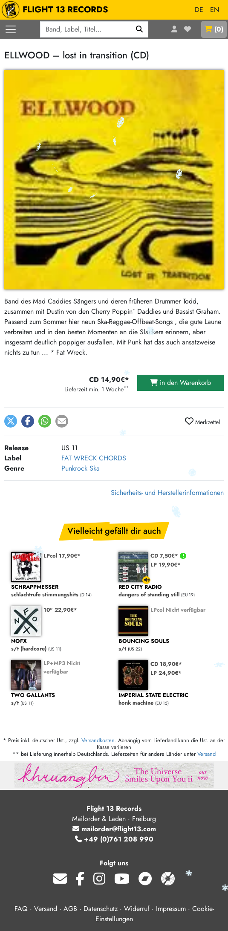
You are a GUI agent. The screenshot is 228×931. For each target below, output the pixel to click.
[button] (10, 421)
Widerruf (137, 909)
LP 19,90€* (165, 565)
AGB (70, 909)
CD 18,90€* (166, 664)
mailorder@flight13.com (114, 829)
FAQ (21, 909)
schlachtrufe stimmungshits (60, 591)
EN (214, 9)
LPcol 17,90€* (62, 556)
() (214, 29)
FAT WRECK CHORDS (93, 458)
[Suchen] (139, 29)
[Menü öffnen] (10, 29)
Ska (94, 468)
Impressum (171, 909)
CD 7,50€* (165, 556)
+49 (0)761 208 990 (114, 839)
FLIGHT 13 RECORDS (57, 9)
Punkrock (74, 468)
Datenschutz (101, 909)
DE (199, 9)
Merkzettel (202, 421)
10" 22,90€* (60, 610)
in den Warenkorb (180, 382)
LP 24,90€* (166, 673)
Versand (206, 754)
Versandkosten (98, 740)
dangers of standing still (167, 591)
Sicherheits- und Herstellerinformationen (167, 492)
